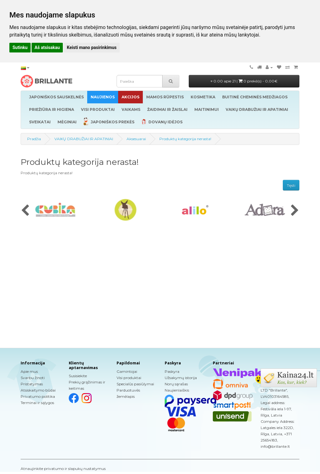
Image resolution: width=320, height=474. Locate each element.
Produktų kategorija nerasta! (185, 138)
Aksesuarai (136, 138)
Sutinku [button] (20, 47)
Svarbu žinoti (33, 377)
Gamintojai (127, 371)
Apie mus (29, 371)
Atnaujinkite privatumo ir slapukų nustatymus (63, 468)
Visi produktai (129, 377)
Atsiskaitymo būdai (38, 390)
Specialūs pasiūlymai (135, 384)
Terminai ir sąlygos (37, 402)
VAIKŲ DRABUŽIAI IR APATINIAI (83, 138)
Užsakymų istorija (181, 377)
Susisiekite (78, 375)
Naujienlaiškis (177, 390)
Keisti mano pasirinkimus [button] (92, 47)
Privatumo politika (38, 396)
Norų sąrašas (176, 384)
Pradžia (34, 138)
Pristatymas (32, 384)
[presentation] (25, 210)
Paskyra (172, 371)
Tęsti (291, 185)
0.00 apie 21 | (244, 81)
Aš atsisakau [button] (47, 47)
